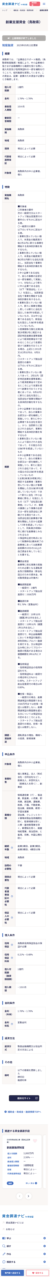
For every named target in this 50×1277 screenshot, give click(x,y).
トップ (4, 10)
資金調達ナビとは (15, 1222)
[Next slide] (28, 1196)
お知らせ (10, 1229)
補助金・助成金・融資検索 (23, 10)
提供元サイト (24, 1098)
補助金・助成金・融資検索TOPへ (24, 1111)
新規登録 (34, 4)
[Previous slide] (19, 1196)
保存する (39, 1272)
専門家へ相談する (12, 1272)
